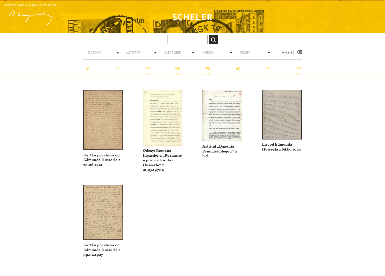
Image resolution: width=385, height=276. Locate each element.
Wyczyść (288, 52)
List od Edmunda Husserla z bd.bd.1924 (281, 147)
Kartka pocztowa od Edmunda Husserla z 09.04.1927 (101, 250)
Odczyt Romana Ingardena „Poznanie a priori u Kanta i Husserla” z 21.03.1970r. (162, 160)
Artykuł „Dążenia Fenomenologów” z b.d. (219, 151)
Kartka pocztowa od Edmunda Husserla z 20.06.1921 (101, 160)
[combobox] (101, 52)
